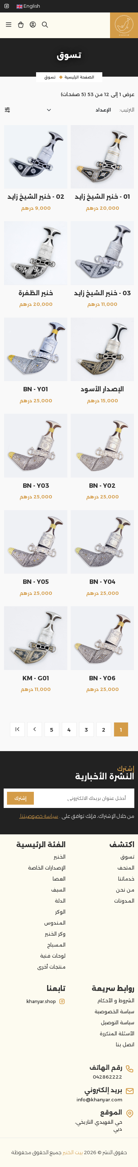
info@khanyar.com (99, 1099)
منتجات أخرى (51, 966)
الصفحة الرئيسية (79, 77)
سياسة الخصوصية (114, 1011)
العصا (59, 878)
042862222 (107, 1077)
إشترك (20, 798)
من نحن (125, 889)
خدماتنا (126, 878)
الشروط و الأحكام (115, 1000)
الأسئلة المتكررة (117, 1033)
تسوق (50, 77)
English (28, 6)
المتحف (125, 867)
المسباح (56, 944)
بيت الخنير (72, 1152)
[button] (32, 26)
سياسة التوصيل (117, 1022)
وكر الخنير (55, 933)
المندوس (55, 922)
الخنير (60, 856)
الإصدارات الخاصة (47, 867)
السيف (58, 889)
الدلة (60, 900)
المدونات (124, 900)
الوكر (60, 911)
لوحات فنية (53, 955)
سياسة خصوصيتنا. (38, 816)
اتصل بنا (125, 1044)
